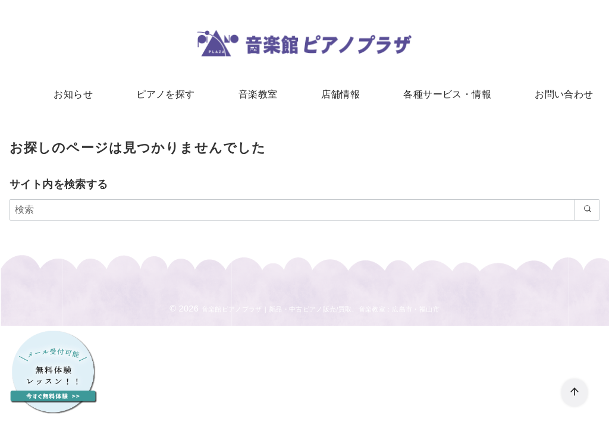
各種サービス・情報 (439, 95)
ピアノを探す (174, 95)
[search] (584, 214)
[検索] (304, 214)
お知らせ (86, 95)
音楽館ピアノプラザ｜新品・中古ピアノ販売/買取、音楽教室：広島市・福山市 (320, 313)
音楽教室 (260, 95)
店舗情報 (337, 95)
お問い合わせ (550, 95)
